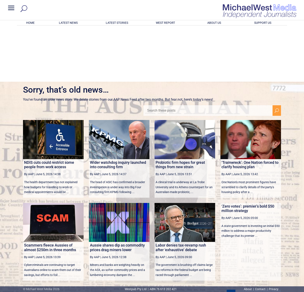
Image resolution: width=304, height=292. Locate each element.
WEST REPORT (165, 22)
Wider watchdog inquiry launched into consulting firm (118, 109)
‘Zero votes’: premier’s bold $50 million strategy (247, 153)
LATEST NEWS (68, 22)
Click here (169, 272)
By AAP (29, 119)
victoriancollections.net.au (168, 249)
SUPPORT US (262, 22)
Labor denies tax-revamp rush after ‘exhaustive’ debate (181, 192)
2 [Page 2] (240, 239)
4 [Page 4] (258, 239)
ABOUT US (214, 22)
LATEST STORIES (117, 22)
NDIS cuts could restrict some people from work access (49, 109)
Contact (260, 289)
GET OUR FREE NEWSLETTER (152, 265)
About (248, 289)
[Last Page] (276, 238)
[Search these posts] (208, 55)
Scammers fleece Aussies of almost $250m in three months (50, 192)
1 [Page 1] (231, 239)
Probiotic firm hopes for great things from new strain (180, 109)
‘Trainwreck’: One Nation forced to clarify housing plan (249, 109)
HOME (30, 22)
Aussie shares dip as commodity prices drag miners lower (117, 192)
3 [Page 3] (249, 239)
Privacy (273, 289)
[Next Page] (266, 238)
